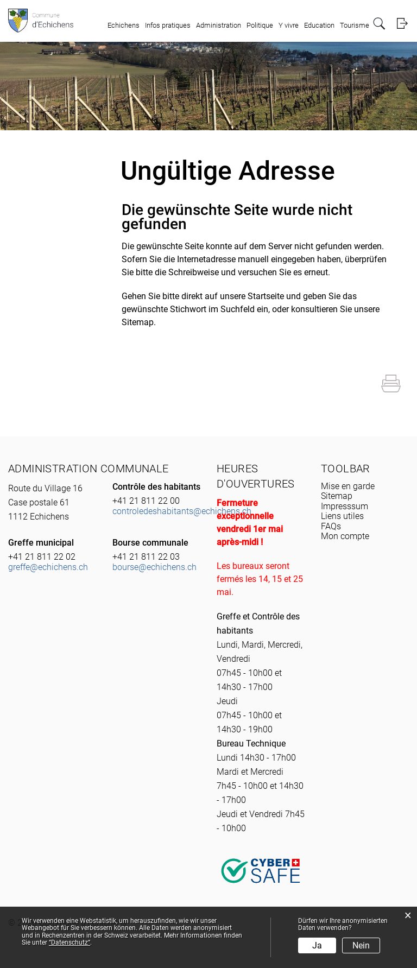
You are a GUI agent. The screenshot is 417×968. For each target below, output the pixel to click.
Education (319, 25)
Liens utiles (342, 516)
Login (402, 24)
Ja (317, 945)
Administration (218, 25)
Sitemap (336, 496)
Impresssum (344, 506)
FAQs (331, 526)
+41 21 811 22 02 (41, 557)
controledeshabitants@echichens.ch (181, 511)
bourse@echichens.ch (154, 567)
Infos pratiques (168, 25)
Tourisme (354, 25)
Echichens (124, 25)
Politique (260, 25)
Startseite (266, 296)
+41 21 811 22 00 (146, 501)
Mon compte (345, 536)
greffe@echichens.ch (48, 567)
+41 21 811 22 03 (146, 557)
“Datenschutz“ (69, 942)
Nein (361, 945)
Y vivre (289, 25)
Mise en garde (348, 486)
